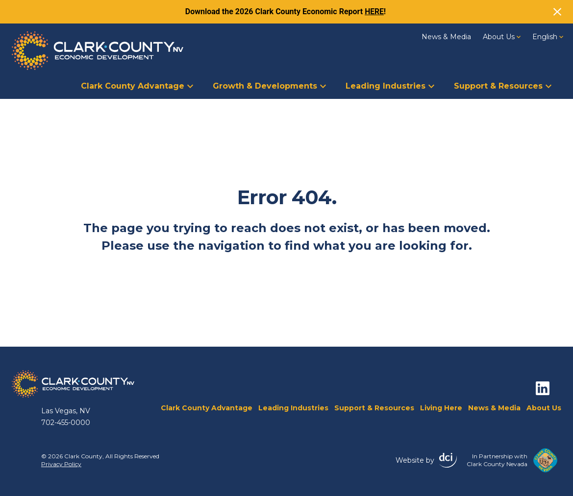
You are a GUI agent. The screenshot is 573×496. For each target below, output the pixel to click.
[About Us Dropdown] (519, 36)
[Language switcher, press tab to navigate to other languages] (547, 36)
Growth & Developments (269, 86)
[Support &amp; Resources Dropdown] (548, 85)
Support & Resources (502, 86)
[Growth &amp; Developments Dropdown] (323, 85)
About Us (502, 36)
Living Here (441, 407)
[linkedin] (542, 388)
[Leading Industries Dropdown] (431, 85)
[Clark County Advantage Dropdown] (190, 85)
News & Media (446, 36)
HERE (374, 11)
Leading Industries (390, 86)
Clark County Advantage (137, 86)
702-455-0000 (65, 422)
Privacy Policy (61, 464)
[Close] (557, 12)
